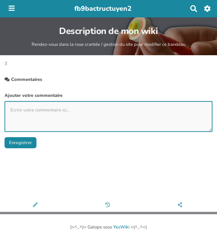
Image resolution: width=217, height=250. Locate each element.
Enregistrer (20, 143)
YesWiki (121, 227)
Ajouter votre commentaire (33, 95)
